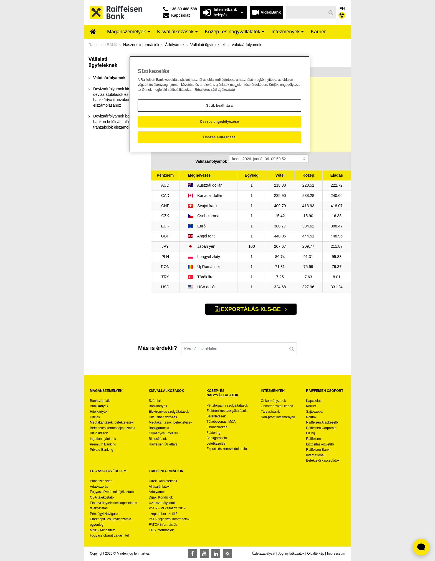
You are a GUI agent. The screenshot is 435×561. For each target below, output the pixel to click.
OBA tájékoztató (102, 497)
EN (342, 8)
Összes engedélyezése (219, 122)
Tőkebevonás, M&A (221, 422)
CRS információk (161, 530)
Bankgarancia (159, 428)
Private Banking (101, 450)
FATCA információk (163, 525)
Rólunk (311, 417)
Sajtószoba (314, 412)
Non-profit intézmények (278, 417)
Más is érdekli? (157, 348)
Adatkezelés (99, 487)
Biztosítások (99, 433)
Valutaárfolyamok (211, 161)
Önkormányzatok (273, 401)
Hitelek (95, 417)
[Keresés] (306, 12)
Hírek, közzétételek (163, 481)
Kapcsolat (313, 401)
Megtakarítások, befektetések (111, 422)
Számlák (155, 401)
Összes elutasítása (219, 137)
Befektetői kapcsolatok (322, 460)
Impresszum (336, 553)
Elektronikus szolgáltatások (169, 412)
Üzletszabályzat (263, 553)
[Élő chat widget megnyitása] (421, 547)
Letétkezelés (215, 443)
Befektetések (216, 416)
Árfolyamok (157, 492)
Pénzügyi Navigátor (104, 514)
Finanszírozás (216, 427)
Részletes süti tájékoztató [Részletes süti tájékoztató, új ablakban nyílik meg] (215, 90)
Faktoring (213, 433)
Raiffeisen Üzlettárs (163, 444)
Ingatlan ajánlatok (103, 439)
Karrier (311, 406)
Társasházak (270, 412)
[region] (219, 104)
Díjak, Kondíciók (161, 497)
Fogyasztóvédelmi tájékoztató (112, 492)
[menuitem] (93, 32)
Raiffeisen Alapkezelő (322, 422)
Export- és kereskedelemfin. (227, 449)
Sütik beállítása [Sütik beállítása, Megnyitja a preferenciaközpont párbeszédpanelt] (219, 105)
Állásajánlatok (159, 487)
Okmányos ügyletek (163, 433)
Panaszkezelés (101, 481)
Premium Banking (103, 444)
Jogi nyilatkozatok (291, 553)
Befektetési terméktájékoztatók (112, 428)
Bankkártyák (99, 406)
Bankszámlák (100, 401)
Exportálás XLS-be (248, 309)
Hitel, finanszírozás (163, 417)
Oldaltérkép (315, 553)
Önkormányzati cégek (277, 406)
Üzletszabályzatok (162, 503)
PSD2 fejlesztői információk (169, 519)
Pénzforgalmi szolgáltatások (227, 405)
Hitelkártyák (98, 412)
